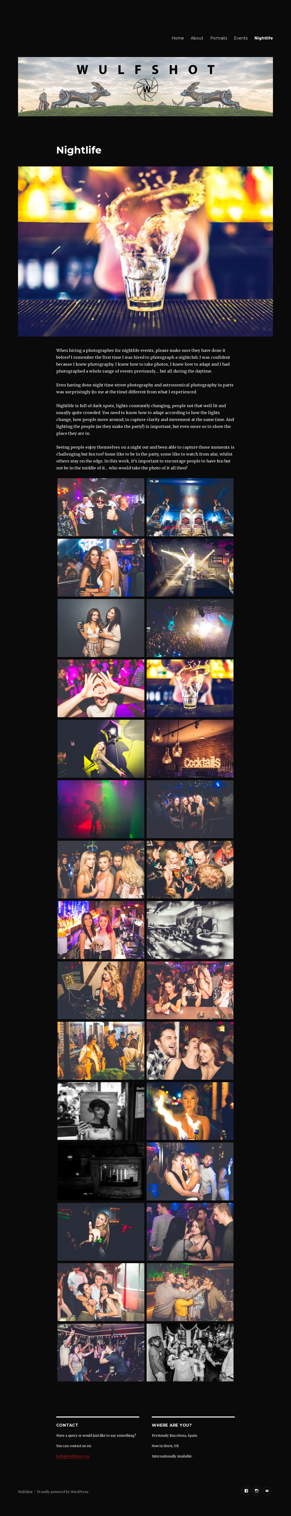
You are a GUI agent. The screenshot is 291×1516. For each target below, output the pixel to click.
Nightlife (263, 38)
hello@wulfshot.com (73, 1456)
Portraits (218, 38)
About (197, 38)
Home (178, 38)
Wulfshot (25, 1492)
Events (241, 38)
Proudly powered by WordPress (62, 1492)
